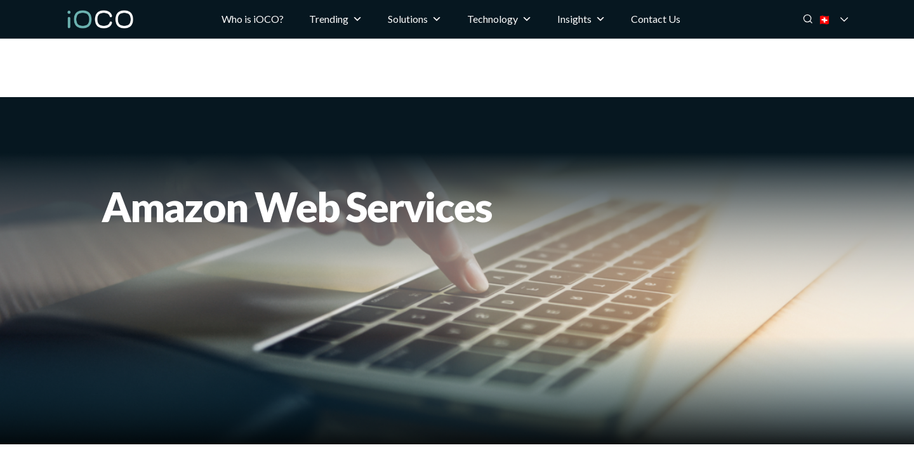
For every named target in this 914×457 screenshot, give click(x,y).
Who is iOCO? (253, 19)
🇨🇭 (841, 19)
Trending (335, 19)
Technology (499, 19)
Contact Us (655, 19)
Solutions (415, 19)
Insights (581, 19)
